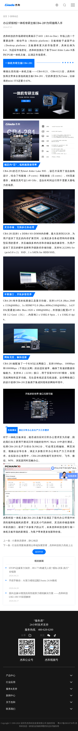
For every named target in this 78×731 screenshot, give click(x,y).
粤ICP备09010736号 (66, 723)
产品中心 (10, 675)
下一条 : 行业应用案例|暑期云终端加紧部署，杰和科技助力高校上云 (38, 545)
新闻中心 (10, 695)
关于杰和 (10, 702)
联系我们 (10, 709)
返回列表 (39, 552)
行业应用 (10, 682)
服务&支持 (11, 689)
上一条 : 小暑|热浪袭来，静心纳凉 (20, 540)
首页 (5, 16)
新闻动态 (14, 16)
